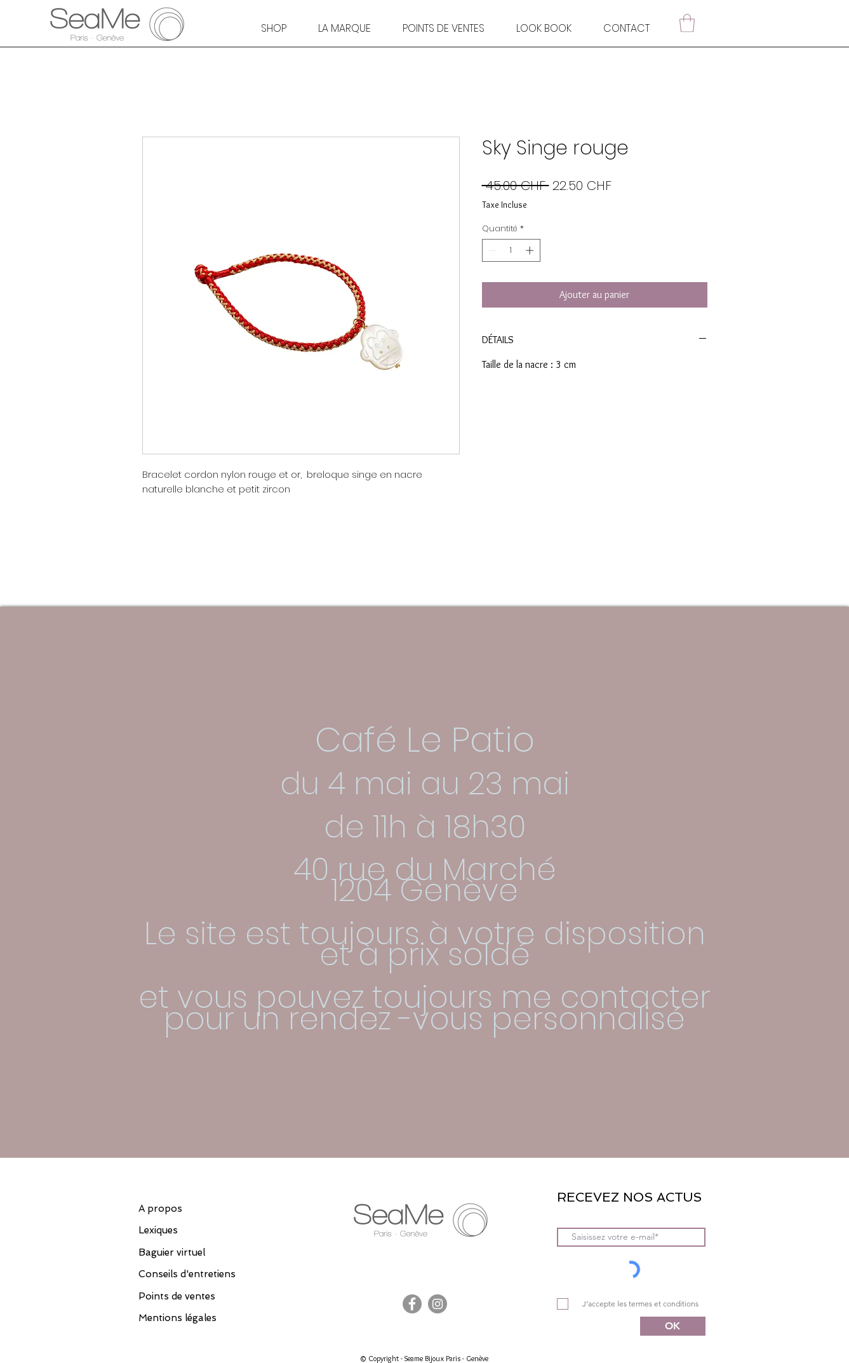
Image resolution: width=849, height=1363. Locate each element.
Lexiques (158, 1230)
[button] (687, 23)
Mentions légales (177, 1318)
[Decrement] (491, 250)
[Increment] (530, 250)
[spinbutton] (510, 250)
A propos (160, 1208)
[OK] (672, 1326)
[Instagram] (437, 1303)
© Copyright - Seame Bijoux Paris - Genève (424, 1358)
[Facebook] (412, 1303)
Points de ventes (176, 1296)
